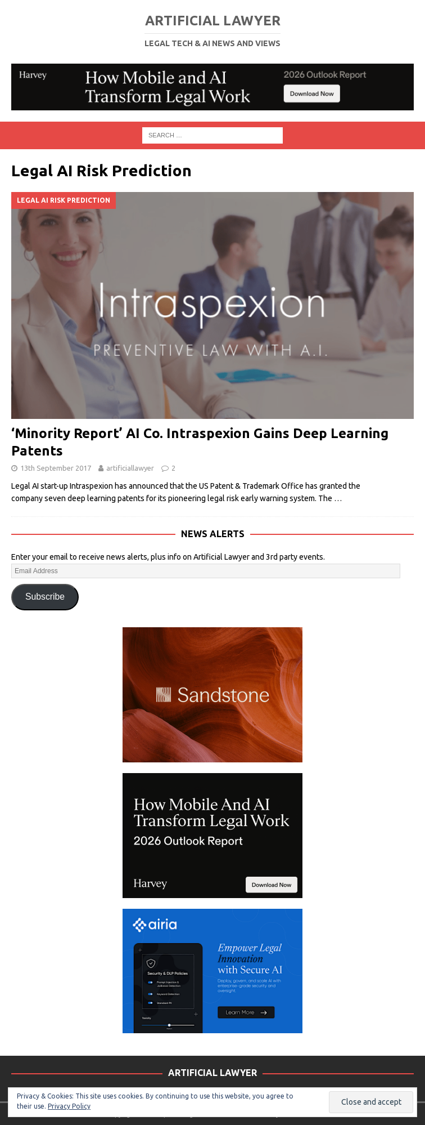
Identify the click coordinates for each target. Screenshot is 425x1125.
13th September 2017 (55, 468)
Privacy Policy (69, 1106)
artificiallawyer (130, 468)
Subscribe (45, 596)
